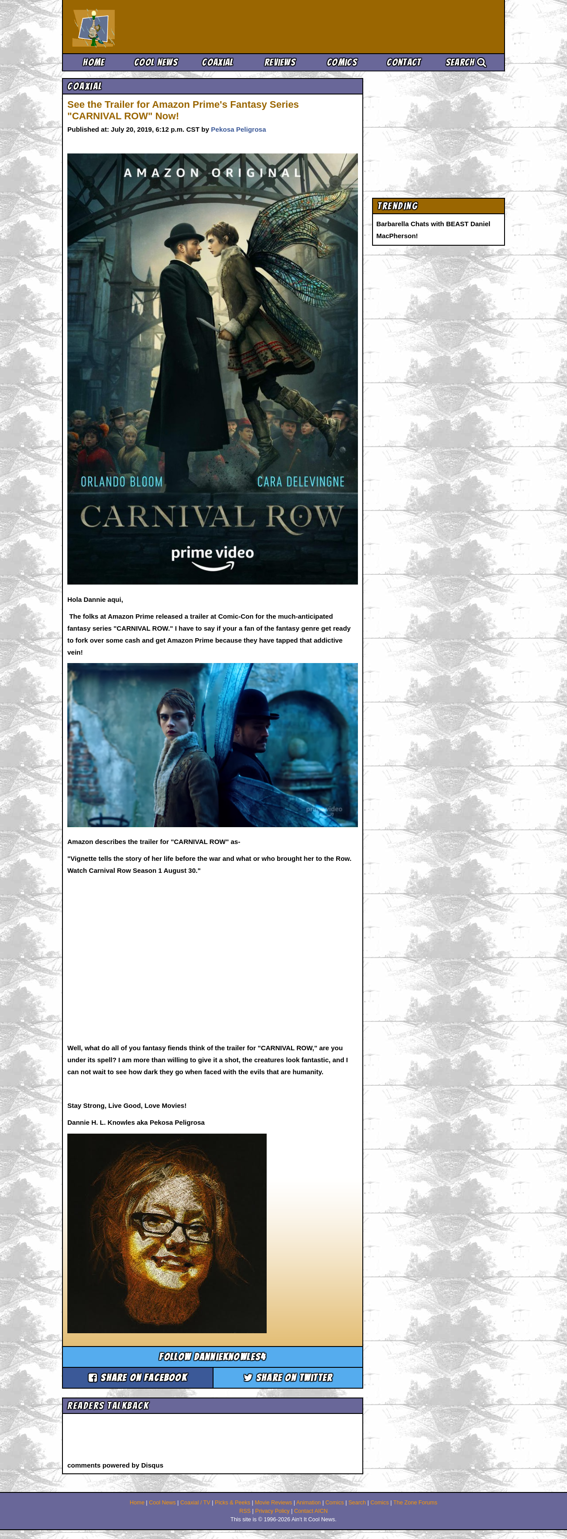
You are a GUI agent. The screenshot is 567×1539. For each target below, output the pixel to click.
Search (466, 62)
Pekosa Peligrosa (238, 129)
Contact (404, 62)
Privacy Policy (272, 1511)
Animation (308, 1503)
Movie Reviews (273, 1503)
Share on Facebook (138, 1378)
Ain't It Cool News (137, 26)
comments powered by (115, 1465)
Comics (342, 62)
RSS (245, 1511)
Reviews (279, 62)
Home (94, 62)
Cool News (156, 62)
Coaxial (217, 62)
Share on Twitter (288, 1378)
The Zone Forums (415, 1503)
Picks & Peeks (232, 1503)
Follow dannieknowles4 (212, 1357)
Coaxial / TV (195, 1503)
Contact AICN (311, 1511)
